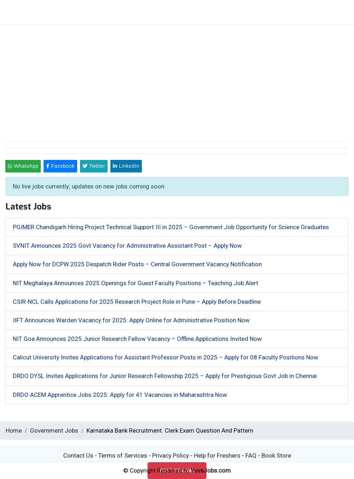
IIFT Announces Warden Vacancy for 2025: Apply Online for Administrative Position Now (131, 320)
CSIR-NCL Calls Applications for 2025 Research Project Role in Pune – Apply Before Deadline (137, 301)
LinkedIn (126, 166)
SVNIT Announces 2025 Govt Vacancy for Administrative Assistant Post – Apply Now (127, 245)
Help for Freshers (217, 455)
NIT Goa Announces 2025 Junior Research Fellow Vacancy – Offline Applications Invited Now (137, 338)
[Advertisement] (177, 78)
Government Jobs (54, 430)
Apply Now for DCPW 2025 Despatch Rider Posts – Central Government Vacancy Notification (137, 264)
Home (14, 430)
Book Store (276, 455)
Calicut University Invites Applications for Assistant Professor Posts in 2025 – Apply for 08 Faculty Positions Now (165, 357)
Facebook (60, 166)
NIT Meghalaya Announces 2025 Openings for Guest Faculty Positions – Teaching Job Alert (135, 283)
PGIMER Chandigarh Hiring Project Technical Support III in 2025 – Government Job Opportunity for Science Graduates (171, 227)
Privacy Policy (170, 455)
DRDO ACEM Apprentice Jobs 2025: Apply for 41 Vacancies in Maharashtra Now (120, 394)
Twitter (94, 166)
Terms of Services (122, 455)
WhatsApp (23, 166)
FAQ (250, 455)
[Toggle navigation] (301, 12)
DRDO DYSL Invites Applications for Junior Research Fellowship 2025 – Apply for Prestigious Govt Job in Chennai (165, 375)
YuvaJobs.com (211, 470)
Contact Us (78, 455)
